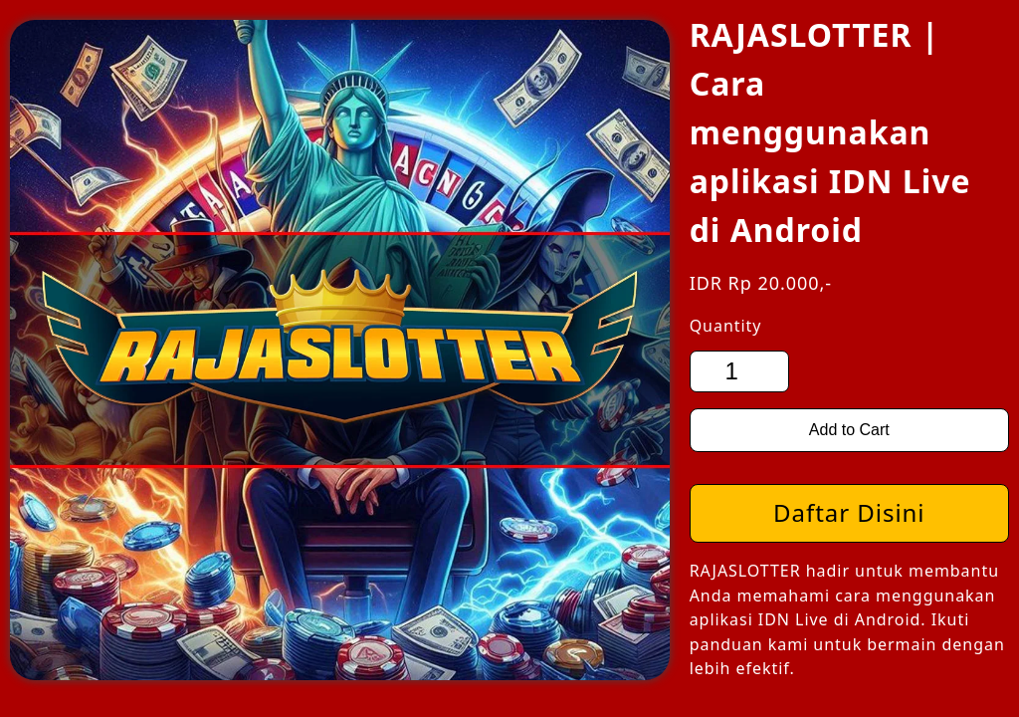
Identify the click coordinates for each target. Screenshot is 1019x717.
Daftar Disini (848, 512)
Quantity (726, 326)
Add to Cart (849, 429)
